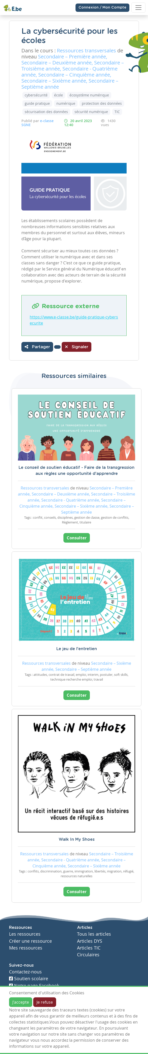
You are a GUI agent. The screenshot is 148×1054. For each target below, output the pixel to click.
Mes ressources (25, 948)
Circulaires (88, 955)
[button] (57, 347)
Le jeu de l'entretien (76, 649)
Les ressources (25, 934)
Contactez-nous (25, 972)
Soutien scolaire (28, 978)
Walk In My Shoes (77, 839)
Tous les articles (94, 934)
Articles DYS (89, 941)
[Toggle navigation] (138, 8)
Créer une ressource (30, 941)
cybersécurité (36, 95)
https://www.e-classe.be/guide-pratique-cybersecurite (74, 320)
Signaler (76, 347)
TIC (117, 111)
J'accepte (20, 1002)
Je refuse (44, 1002)
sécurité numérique (91, 111)
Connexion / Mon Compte (102, 7)
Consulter (77, 538)
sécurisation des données (46, 111)
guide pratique (37, 103)
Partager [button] (37, 347)
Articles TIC (88, 948)
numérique (65, 103)
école (58, 95)
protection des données (102, 103)
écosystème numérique (89, 95)
